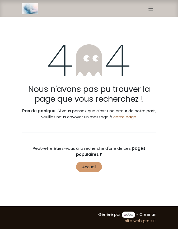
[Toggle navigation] (151, 8)
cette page (124, 117)
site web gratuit (140, 220)
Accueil (89, 167)
